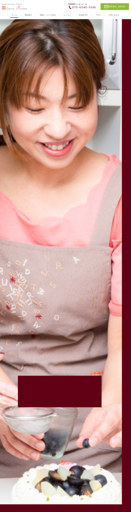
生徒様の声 (83, 15)
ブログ (98, 15)
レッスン (67, 15)
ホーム (14, 15)
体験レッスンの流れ (48, 15)
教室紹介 (28, 15)
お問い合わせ (114, 15)
